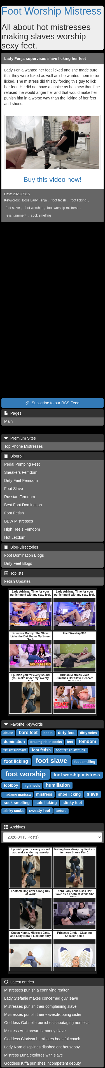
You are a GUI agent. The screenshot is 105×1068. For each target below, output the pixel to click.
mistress (44, 794)
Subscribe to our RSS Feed (52, 403)
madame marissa (17, 795)
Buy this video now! (52, 179)
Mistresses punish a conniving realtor (36, 990)
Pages (12, 413)
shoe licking (69, 794)
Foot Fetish (14, 513)
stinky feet (72, 802)
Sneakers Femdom (20, 472)
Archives (14, 827)
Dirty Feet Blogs (18, 563)
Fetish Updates (17, 581)
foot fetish (59, 200)
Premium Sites (20, 438)
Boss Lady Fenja (34, 200)
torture (61, 811)
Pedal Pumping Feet (22, 464)
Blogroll (13, 456)
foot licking (78, 200)
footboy (11, 785)
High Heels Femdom (22, 529)
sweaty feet (39, 810)
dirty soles (88, 733)
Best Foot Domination (23, 505)
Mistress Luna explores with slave (33, 1055)
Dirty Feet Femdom (21, 480)
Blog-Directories (21, 547)
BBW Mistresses (18, 521)
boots (48, 733)
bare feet (28, 732)
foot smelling (84, 762)
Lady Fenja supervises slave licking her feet (45, 58)
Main (8, 421)
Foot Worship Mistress (51, 11)
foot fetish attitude (71, 750)
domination (14, 741)
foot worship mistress (62, 208)
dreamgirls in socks (46, 742)
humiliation (58, 785)
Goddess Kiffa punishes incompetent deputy (42, 1063)
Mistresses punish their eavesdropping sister (42, 1014)
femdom (87, 741)
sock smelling (41, 215)
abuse (8, 733)
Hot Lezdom (14, 537)
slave (92, 794)
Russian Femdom (19, 496)
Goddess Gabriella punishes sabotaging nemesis (46, 1022)
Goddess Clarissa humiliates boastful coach (42, 1039)
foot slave (13, 208)
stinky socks (13, 811)
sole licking (46, 802)
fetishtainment (16, 215)
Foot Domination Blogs (24, 555)
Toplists (13, 573)
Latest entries (19, 982)
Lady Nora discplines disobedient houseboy (42, 1047)
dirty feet (66, 732)
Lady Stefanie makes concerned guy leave (41, 998)
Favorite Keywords (23, 724)
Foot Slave (13, 488)
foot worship (34, 208)
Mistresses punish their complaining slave (40, 1006)
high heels (32, 786)
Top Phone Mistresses (23, 446)
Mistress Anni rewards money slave (35, 1030)
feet (70, 742)
